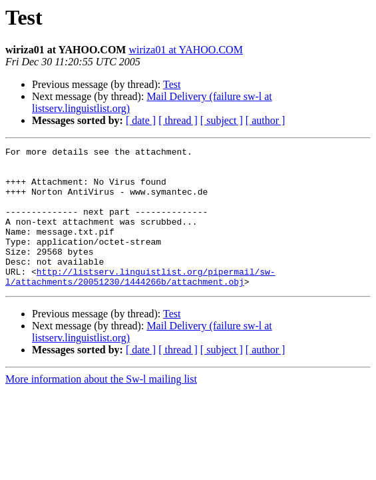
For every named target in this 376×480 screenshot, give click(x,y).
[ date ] (141, 120)
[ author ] (265, 120)
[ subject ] (221, 120)
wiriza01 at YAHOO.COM (185, 49)
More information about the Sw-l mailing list (101, 407)
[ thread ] (178, 120)
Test (171, 84)
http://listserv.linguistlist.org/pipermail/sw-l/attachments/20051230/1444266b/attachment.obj (140, 303)
